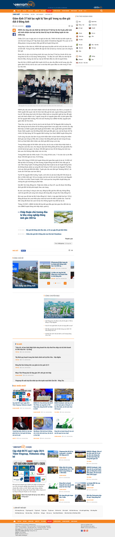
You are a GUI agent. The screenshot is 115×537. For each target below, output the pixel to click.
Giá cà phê (65, 510)
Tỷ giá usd (37, 510)
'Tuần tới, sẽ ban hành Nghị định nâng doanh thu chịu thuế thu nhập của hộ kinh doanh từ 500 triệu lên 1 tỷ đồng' (43, 348)
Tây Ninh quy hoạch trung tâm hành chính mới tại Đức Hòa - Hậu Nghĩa (38, 357)
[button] (48, 283)
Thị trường (25, 14)
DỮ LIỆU (80, 11)
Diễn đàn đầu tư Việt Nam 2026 (72, 513)
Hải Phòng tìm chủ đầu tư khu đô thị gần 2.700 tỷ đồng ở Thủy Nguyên (59, 321)
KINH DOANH (74, 11)
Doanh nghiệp (18, 375)
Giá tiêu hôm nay (73, 510)
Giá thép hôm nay (19, 513)
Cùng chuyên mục (52, 296)
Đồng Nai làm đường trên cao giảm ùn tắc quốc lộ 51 (32, 365)
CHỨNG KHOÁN (56, 11)
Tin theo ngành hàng (84, 16)
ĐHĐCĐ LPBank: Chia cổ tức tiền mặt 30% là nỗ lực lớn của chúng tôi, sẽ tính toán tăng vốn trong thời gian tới (94, 455)
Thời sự (17, 352)
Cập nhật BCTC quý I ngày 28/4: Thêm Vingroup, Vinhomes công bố (22, 404)
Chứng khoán (57, 436)
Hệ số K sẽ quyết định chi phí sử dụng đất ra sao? (59, 325)
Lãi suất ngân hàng (84, 510)
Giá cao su (49, 513)
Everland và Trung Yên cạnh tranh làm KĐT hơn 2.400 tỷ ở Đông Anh (50, 274)
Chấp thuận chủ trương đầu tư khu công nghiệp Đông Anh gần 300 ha (34, 215)
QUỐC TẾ (37, 11)
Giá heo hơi (58, 510)
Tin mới (19, 344)
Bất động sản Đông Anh (25, 285)
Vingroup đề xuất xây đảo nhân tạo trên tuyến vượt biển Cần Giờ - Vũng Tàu (39, 381)
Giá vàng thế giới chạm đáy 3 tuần (66, 496)
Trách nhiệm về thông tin (21, 535)
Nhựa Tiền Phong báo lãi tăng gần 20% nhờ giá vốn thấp (33, 373)
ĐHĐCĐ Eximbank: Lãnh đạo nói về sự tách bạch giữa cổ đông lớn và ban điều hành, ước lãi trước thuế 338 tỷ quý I (63, 406)
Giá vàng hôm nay (19, 510)
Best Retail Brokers (58, 513)
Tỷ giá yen (44, 510)
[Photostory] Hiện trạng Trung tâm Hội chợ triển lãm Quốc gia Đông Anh (50, 264)
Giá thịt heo (36, 513)
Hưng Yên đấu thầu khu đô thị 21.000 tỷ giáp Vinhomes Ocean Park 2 (58, 316)
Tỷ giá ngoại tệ (29, 510)
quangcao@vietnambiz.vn (90, 527)
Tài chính (56, 412)
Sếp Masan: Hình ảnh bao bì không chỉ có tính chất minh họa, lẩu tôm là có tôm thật (43, 433)
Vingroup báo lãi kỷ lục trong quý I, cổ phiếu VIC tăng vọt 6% (66, 453)
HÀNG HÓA (30, 11)
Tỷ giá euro (51, 510)
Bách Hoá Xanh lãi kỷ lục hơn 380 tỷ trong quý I (33, 495)
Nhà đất (16, 14)
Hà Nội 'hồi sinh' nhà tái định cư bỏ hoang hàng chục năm (58, 334)
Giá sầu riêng (29, 513)
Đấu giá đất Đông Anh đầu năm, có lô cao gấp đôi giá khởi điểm (46, 230)
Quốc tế (14, 438)
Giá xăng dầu (93, 510)
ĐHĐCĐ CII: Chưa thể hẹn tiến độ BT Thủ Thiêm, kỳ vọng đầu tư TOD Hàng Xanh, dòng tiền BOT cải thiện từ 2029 (43, 406)
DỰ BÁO (24, 11)
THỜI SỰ (19, 11)
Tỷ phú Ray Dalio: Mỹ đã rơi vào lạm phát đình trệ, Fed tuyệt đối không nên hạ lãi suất (22, 433)
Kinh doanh (36, 438)
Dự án (32, 14)
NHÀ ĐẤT (49, 11)
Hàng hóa (61, 500)
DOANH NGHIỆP (65, 11)
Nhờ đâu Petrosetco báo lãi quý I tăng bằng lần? (94, 496)
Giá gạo (43, 513)
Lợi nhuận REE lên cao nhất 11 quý (93, 484)
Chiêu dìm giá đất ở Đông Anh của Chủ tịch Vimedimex (43, 234)
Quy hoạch (39, 14)
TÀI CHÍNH (43, 11)
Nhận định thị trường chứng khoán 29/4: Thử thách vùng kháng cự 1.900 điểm (66, 470)
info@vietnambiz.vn (23, 533)
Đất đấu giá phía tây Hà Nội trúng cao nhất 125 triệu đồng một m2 (58, 329)
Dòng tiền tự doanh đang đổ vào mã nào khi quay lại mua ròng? (64, 432)
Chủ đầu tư (48, 14)
